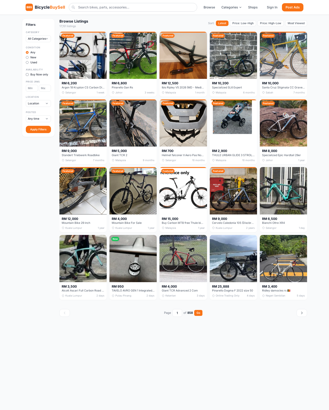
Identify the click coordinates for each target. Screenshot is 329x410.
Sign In (272, 7)
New (31, 57)
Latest (222, 23)
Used (31, 62)
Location (32, 96)
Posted (31, 112)
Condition (33, 47)
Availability (34, 69)
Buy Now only (37, 74)
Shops (253, 7)
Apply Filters (38, 129)
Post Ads (293, 7)
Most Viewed (296, 23)
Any (30, 52)
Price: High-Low (270, 23)
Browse (209, 7)
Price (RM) (33, 81)
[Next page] (302, 313)
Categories (231, 7)
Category (32, 32)
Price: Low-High (243, 23)
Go (198, 313)
